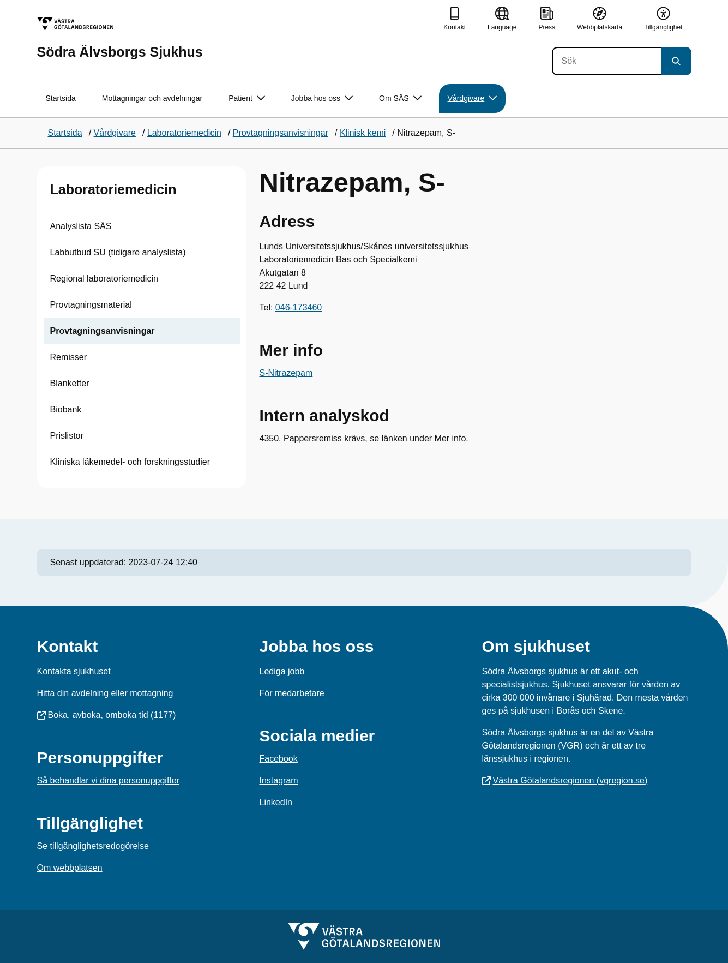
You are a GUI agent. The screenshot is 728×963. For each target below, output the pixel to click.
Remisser (68, 357)
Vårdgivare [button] (472, 98)
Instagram (279, 780)
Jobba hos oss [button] (322, 98)
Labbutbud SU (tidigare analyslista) (118, 252)
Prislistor (66, 435)
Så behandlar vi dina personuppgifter (108, 780)
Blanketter (69, 383)
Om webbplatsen (70, 867)
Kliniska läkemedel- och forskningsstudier (130, 461)
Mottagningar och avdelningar (152, 98)
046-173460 (298, 307)
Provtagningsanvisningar (102, 331)
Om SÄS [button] (400, 98)
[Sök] (606, 61)
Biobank (66, 409)
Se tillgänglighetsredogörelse (93, 846)
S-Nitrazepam (286, 373)
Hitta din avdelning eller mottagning (105, 693)
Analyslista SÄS (81, 226)
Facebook (279, 758)
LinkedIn (276, 802)
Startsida (61, 98)
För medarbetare (292, 693)
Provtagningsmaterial (91, 304)
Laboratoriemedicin (113, 189)
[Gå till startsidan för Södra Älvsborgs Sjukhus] (120, 38)
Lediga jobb (282, 671)
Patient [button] (246, 98)
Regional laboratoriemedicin (104, 278)
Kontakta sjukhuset (74, 671)
